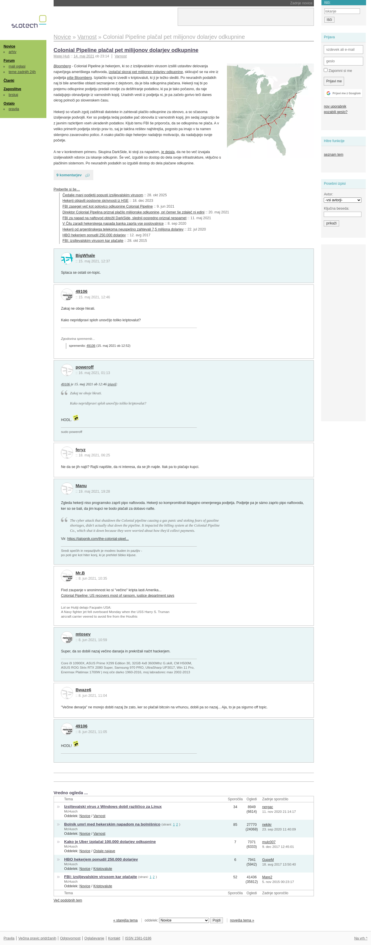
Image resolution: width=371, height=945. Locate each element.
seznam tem (333, 155)
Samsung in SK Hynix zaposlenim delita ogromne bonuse (121, 3)
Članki (8, 81)
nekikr (267, 825)
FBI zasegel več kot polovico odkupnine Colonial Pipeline (108, 206)
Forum (8, 61)
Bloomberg (62, 66)
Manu (81, 485)
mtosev (83, 634)
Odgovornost (70, 938)
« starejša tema (125, 920)
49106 (82, 291)
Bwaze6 (83, 690)
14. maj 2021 (84, 56)
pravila (14, 109)
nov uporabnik (335, 106)
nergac (267, 807)
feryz (81, 449)
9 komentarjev (69, 175)
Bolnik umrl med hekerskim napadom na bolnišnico (112, 824)
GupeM (268, 860)
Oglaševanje (94, 938)
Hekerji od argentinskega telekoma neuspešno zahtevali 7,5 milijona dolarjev (123, 229)
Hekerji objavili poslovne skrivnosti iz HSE (96, 201)
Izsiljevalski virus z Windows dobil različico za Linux (112, 806)
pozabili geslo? (335, 112)
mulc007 (269, 842)
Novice (9, 46)
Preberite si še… (67, 189)
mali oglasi (17, 66)
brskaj (13, 95)
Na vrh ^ (360, 938)
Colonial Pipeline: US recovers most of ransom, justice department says (117, 596)
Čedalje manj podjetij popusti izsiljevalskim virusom (103, 195)
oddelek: (177, 920)
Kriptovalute (102, 869)
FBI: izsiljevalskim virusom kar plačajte (93, 241)
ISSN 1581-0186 (138, 938)
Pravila (8, 938)
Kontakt (114, 938)
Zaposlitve (12, 89)
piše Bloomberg (79, 78)
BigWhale (85, 255)
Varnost (121, 56)
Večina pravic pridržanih (37, 938)
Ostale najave (104, 851)
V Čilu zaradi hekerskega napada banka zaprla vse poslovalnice (113, 224)
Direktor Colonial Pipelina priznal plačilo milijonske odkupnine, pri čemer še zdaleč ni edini (134, 212)
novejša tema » (242, 920)
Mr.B (80, 573)
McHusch (70, 811)
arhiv (13, 52)
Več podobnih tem (68, 900)
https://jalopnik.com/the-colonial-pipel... (98, 539)
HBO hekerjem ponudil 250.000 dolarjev (94, 235)
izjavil (112, 384)
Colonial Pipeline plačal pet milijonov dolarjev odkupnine (126, 50)
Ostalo (8, 103)
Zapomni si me (338, 70)
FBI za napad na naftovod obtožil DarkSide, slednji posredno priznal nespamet (125, 218)
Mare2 (267, 877)
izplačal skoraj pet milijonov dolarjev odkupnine (146, 72)
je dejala (167, 152)
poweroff (85, 367)
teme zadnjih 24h (22, 72)
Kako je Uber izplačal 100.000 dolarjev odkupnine (110, 841)
